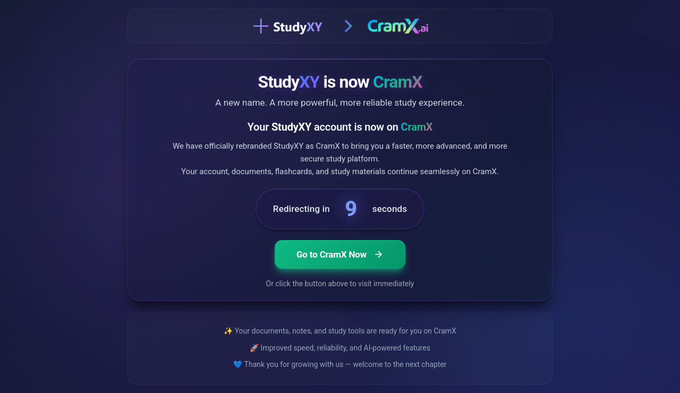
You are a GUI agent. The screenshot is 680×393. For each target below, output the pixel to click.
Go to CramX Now (340, 254)
